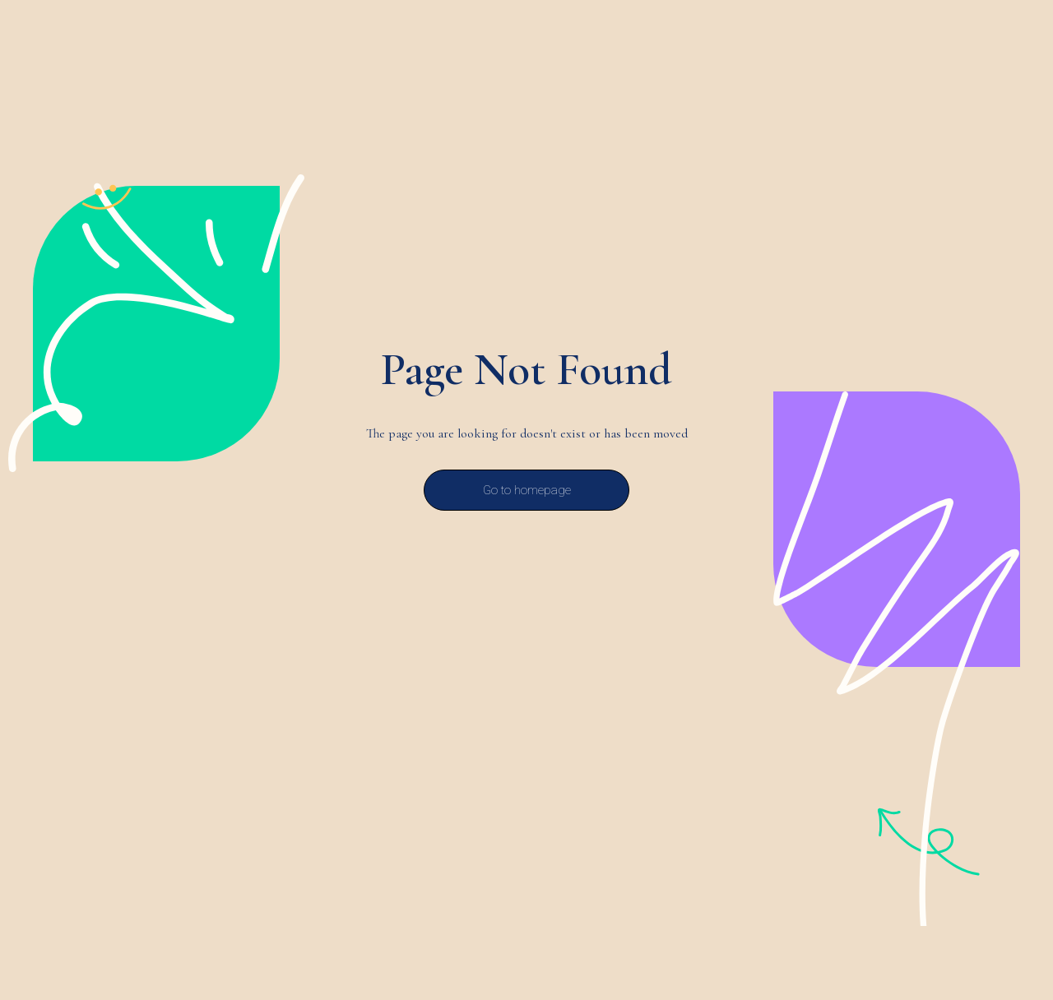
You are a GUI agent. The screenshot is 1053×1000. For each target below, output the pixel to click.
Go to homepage (527, 490)
